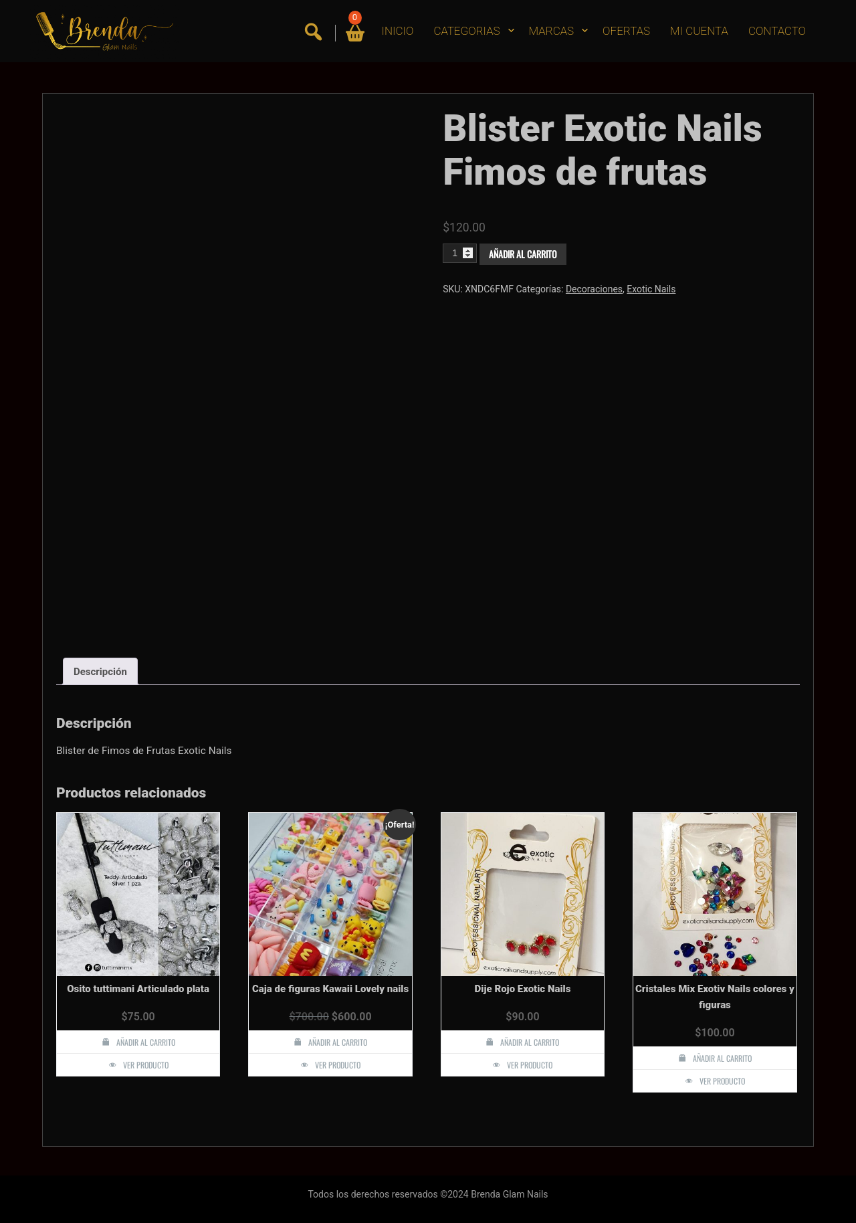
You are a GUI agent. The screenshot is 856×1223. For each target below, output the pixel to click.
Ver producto (146, 1064)
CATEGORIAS (466, 30)
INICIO (398, 30)
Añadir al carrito (523, 254)
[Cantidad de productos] (460, 253)
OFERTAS (626, 30)
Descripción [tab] (100, 672)
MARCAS (551, 30)
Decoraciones (594, 289)
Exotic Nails (651, 289)
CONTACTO (777, 30)
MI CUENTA (699, 30)
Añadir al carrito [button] (145, 1042)
